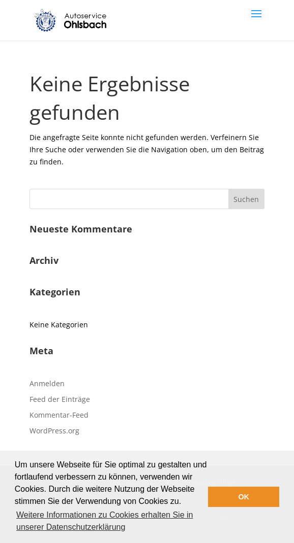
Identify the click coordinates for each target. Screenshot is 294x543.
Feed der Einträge (60, 399)
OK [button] (243, 497)
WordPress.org (54, 430)
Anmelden (47, 383)
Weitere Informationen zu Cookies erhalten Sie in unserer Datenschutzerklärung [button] (104, 521)
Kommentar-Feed (59, 415)
